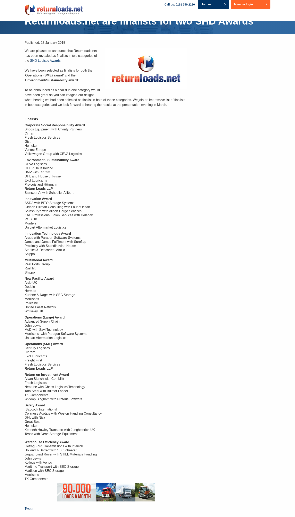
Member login (243, 4)
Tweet (29, 508)
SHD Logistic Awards (45, 60)
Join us (206, 4)
